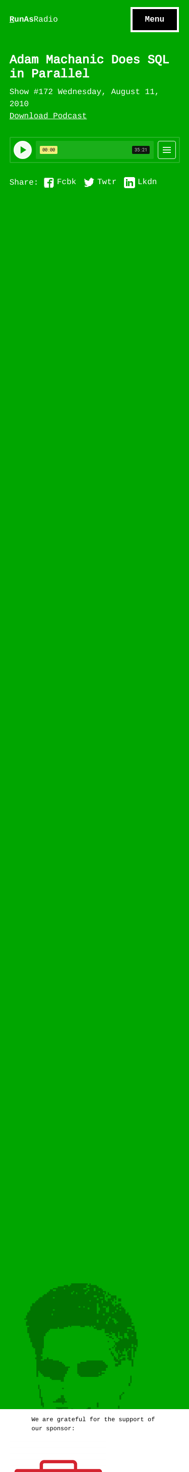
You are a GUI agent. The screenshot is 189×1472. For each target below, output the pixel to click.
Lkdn (147, 182)
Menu (154, 19)
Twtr (106, 182)
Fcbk (66, 182)
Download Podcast (48, 116)
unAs (34, 20)
